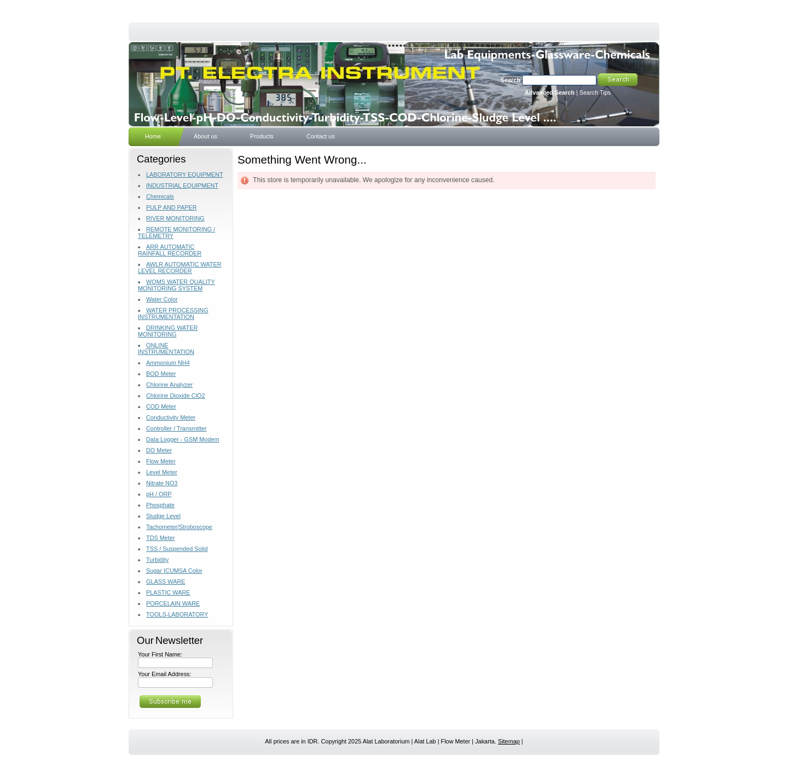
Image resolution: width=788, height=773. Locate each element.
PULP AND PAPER (171, 207)
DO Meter (159, 450)
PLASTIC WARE (168, 592)
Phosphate (160, 505)
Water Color (162, 299)
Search (510, 80)
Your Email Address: (165, 674)
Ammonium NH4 (168, 362)
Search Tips (595, 92)
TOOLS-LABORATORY (177, 614)
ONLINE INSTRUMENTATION (166, 348)
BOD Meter (161, 373)
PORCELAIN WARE (173, 603)
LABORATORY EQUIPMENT (184, 174)
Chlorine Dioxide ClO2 (175, 395)
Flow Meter (161, 461)
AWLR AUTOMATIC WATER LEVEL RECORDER (180, 267)
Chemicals (160, 196)
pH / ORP (159, 494)
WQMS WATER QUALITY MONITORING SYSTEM (176, 285)
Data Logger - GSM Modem (182, 439)
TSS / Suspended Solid (176, 548)
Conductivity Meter (170, 417)
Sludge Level (163, 516)
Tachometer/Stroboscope (179, 527)
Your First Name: (160, 654)
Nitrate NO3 (161, 483)
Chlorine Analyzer (169, 384)
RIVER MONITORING (175, 218)
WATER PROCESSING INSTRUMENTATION (173, 313)
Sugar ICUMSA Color (174, 570)
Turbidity (157, 559)
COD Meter (161, 406)
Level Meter (161, 472)
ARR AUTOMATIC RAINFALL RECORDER (169, 250)
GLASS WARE (166, 581)
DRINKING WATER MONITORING (168, 331)
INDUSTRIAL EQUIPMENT (182, 185)
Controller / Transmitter (176, 428)
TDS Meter (160, 537)
